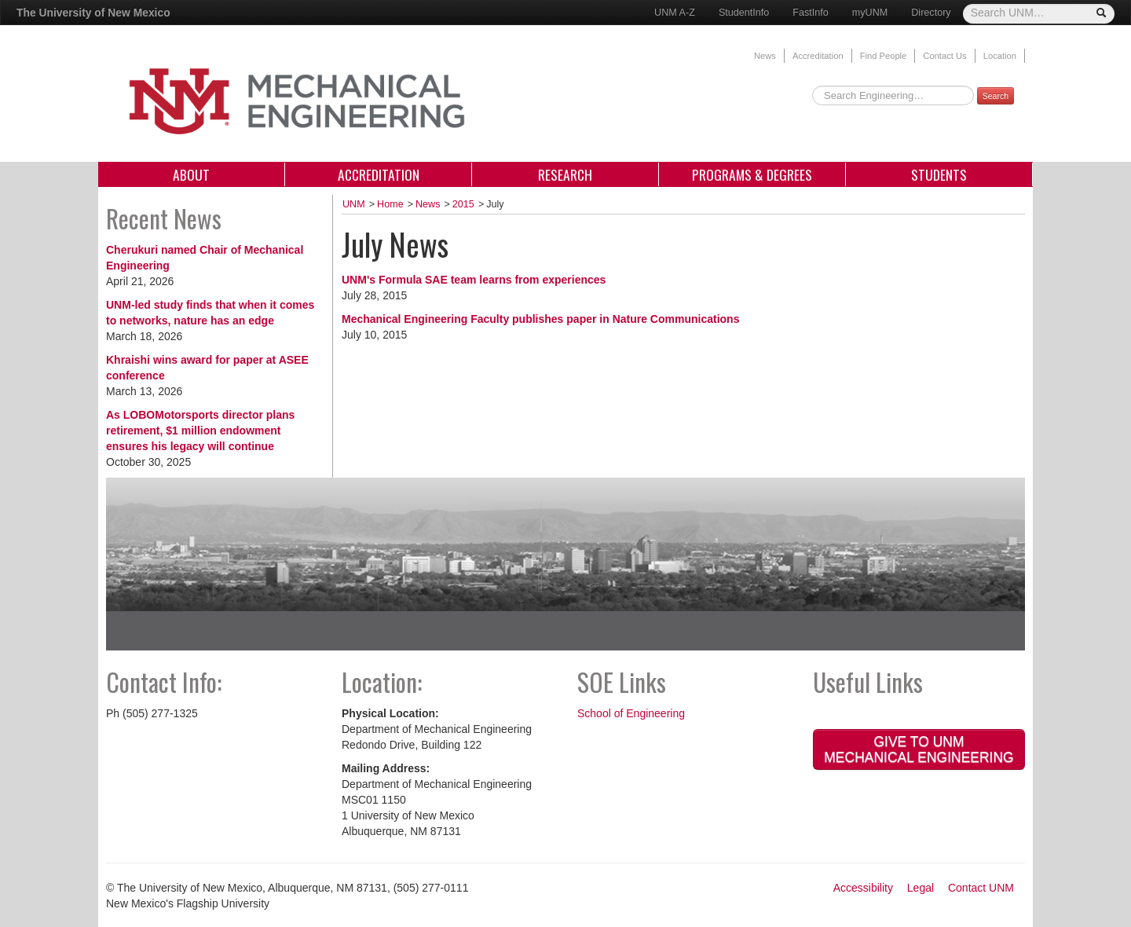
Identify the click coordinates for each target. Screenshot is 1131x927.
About (191, 174)
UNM (353, 204)
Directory (930, 12)
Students (939, 174)
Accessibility (863, 887)
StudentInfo (744, 12)
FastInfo (810, 12)
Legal (920, 887)
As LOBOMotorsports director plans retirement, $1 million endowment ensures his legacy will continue (200, 431)
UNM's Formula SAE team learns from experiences (474, 279)
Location (999, 55)
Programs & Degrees (752, 174)
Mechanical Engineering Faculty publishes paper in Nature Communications (540, 319)
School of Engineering (631, 713)
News (765, 55)
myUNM (870, 12)
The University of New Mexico (93, 12)
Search (995, 96)
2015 (463, 204)
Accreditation (818, 55)
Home (390, 204)
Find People (883, 55)
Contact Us (944, 55)
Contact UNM (981, 887)
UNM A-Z (674, 12)
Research (565, 174)
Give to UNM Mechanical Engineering (918, 749)
